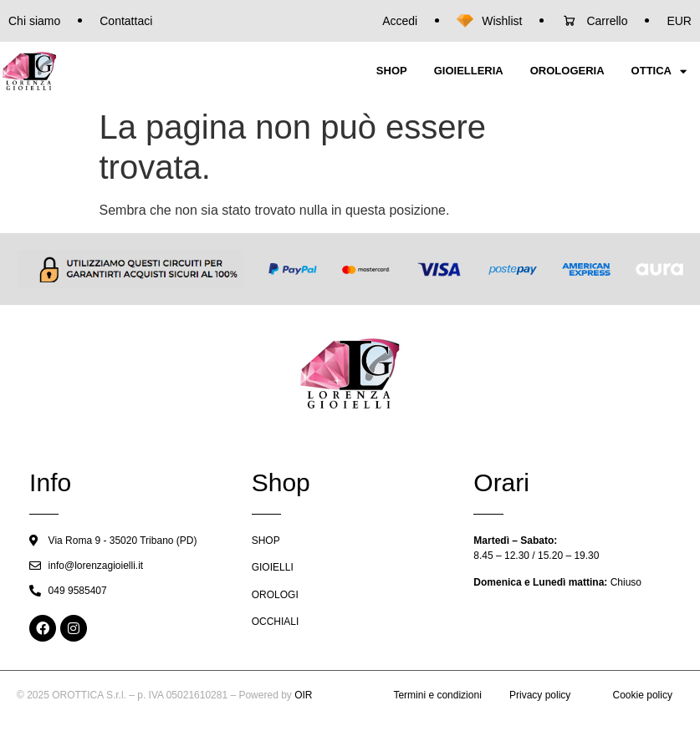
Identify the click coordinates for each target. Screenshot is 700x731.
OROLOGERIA (567, 70)
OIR (303, 695)
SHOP (391, 70)
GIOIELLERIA (468, 70)
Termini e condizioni (437, 695)
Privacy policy (539, 695)
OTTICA (659, 71)
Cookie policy (642, 695)
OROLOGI (275, 595)
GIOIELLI (273, 567)
